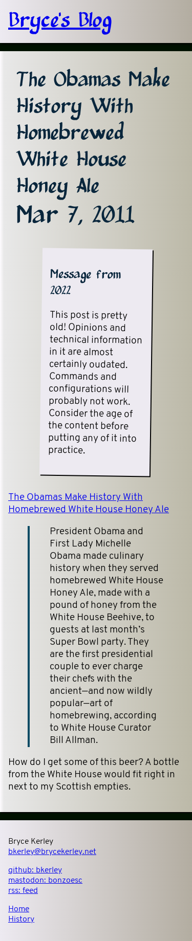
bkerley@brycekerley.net (52, 852)
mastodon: (45, 881)
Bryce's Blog (60, 21)
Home (18, 909)
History (21, 919)
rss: (23, 891)
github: (35, 870)
